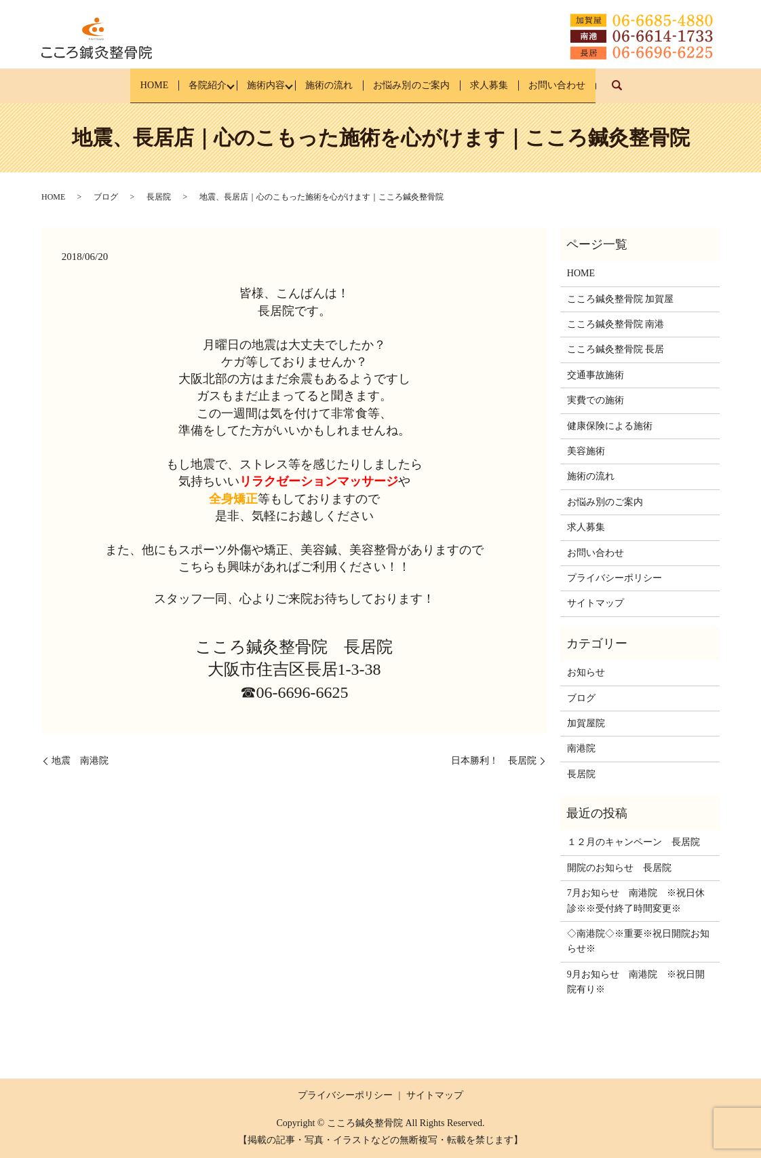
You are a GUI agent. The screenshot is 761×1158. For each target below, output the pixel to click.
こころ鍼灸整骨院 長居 (616, 349)
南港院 (581, 748)
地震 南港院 (80, 760)
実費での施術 (595, 400)
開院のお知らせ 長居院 (619, 868)
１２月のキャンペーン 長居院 (633, 842)
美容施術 (586, 451)
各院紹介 (183, 85)
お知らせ (586, 672)
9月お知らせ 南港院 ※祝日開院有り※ (636, 981)
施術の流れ (327, 85)
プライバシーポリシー (614, 578)
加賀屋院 (586, 723)
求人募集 (511, 85)
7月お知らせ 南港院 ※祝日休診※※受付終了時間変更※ (636, 900)
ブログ (106, 197)
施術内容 (253, 85)
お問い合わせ (590, 85)
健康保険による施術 (609, 425)
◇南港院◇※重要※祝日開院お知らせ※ (638, 941)
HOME (119, 85)
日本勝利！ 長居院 (493, 760)
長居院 (159, 197)
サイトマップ (595, 603)
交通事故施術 (595, 375)
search (664, 92)
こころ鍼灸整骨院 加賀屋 (620, 298)
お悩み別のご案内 (422, 85)
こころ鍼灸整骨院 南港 (616, 324)
